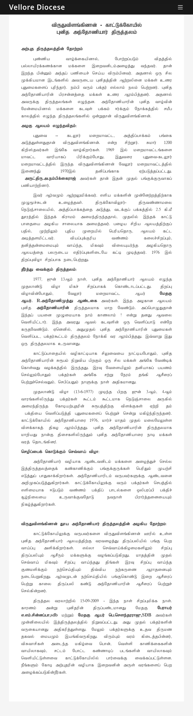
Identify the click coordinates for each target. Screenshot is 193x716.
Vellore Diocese (37, 7)
